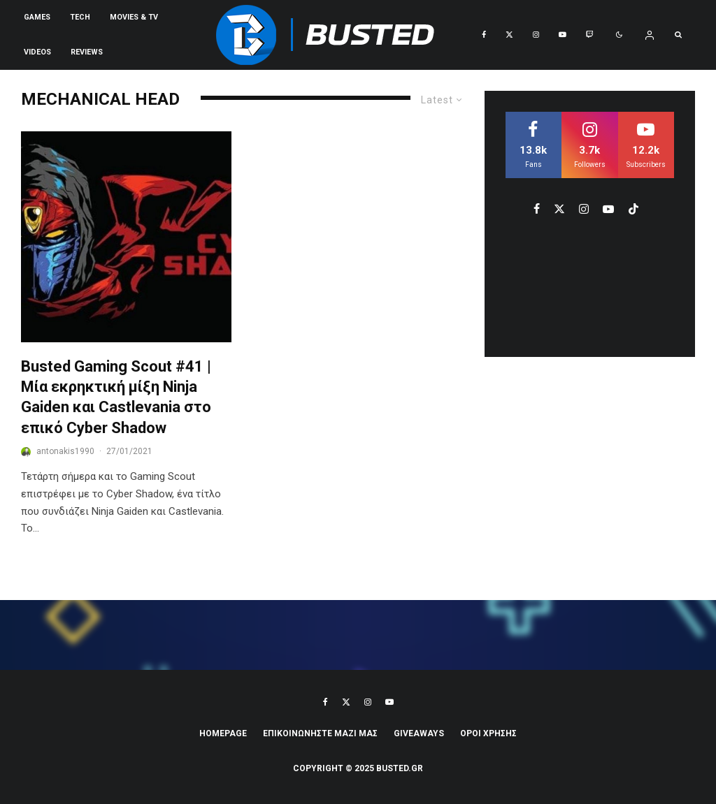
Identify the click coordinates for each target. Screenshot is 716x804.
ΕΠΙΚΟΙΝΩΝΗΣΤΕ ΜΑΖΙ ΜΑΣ (320, 733)
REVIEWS (87, 52)
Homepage (223, 733)
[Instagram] (535, 35)
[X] (509, 35)
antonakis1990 (65, 451)
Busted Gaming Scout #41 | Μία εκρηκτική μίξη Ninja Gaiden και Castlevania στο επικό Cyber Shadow (116, 397)
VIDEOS (37, 52)
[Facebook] (483, 35)
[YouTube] (562, 35)
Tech (80, 17)
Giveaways (419, 733)
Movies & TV (134, 17)
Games (37, 17)
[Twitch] (590, 35)
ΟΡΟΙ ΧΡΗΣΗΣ (488, 733)
